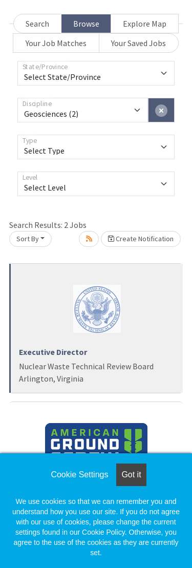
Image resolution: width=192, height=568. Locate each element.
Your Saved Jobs (138, 43)
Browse (86, 23)
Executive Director (53, 352)
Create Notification (141, 238)
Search (37, 23)
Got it (131, 474)
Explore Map (144, 23)
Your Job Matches (56, 43)
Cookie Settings (79, 474)
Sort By (27, 238)
